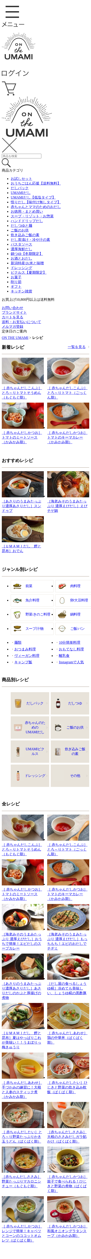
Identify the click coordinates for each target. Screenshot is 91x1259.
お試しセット (21, 179)
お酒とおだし (21, 258)
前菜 (28, 586)
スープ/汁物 (34, 629)
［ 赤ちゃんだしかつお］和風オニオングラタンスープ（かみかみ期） (67, 1231)
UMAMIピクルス (35, 751)
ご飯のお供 (20, 230)
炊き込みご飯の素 (25, 235)
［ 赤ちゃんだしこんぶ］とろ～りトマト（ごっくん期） (67, 392)
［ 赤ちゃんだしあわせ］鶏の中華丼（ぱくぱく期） (67, 1037)
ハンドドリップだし (27, 221)
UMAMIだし (21, 193)
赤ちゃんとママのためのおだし (36, 207)
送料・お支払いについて (21, 322)
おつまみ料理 (25, 649)
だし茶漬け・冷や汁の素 (30, 240)
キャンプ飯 (23, 662)
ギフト (16, 286)
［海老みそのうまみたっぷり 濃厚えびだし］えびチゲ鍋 (67, 506)
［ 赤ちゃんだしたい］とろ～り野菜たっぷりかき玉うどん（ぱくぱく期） (22, 1136)
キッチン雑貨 (21, 291)
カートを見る (12, 317)
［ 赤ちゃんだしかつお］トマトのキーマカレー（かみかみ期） (67, 437)
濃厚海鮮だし (21, 249)
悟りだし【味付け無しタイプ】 (36, 202)
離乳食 (64, 656)
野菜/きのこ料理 (37, 614)
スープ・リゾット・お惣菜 (32, 216)
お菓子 (16, 277)
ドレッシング (21, 268)
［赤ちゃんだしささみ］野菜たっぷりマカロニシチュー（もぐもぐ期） (21, 1181)
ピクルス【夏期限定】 (29, 272)
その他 (75, 776)
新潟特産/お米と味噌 (27, 263)
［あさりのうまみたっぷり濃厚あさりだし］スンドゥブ (21, 506)
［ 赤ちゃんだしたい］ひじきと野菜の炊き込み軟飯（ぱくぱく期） (67, 1087)
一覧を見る (77, 347)
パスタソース (21, 244)
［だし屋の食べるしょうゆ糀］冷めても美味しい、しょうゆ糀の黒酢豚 (67, 988)
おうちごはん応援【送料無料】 (36, 183)
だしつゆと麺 (21, 225)
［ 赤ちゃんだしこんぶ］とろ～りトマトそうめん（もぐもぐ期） (22, 392)
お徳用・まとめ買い (27, 211)
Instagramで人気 (71, 662)
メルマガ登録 (12, 326)
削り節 (16, 282)
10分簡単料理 (69, 642)
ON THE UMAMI (15, 338)
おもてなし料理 (71, 649)
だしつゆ (75, 703)
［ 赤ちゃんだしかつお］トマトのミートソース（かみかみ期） (22, 437)
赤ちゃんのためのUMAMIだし (35, 727)
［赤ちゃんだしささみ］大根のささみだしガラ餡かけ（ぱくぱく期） (67, 1136)
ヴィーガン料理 (26, 656)
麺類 (17, 642)
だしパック (20, 188)
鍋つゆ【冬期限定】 (27, 254)
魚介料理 (32, 600)
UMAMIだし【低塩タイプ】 (33, 197)
